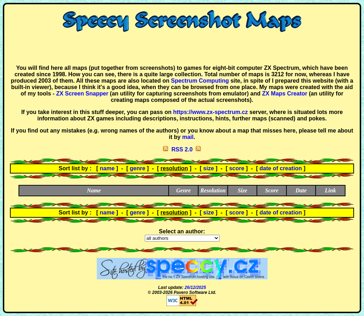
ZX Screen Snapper (82, 93)
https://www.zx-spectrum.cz (210, 112)
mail (188, 137)
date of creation (280, 168)
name (107, 168)
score (236, 168)
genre (138, 168)
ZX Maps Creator (284, 93)
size (208, 168)
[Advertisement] (182, 48)
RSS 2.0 (182, 149)
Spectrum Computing (200, 81)
